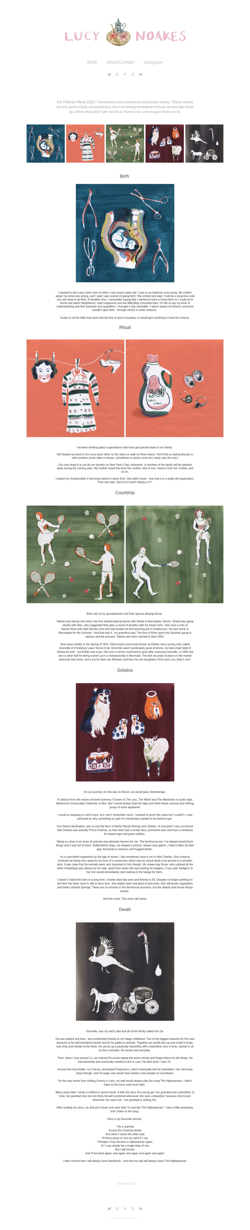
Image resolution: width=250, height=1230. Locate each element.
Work (92, 62)
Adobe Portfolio (131, 1218)
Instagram (153, 62)
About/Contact (120, 62)
